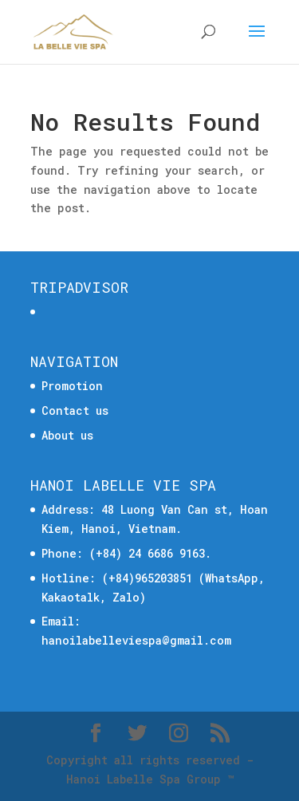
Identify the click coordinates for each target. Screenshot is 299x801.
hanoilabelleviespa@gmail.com (136, 640)
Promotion (72, 385)
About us (67, 435)
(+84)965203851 (147, 578)
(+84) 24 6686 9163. (150, 553)
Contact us (74, 410)
